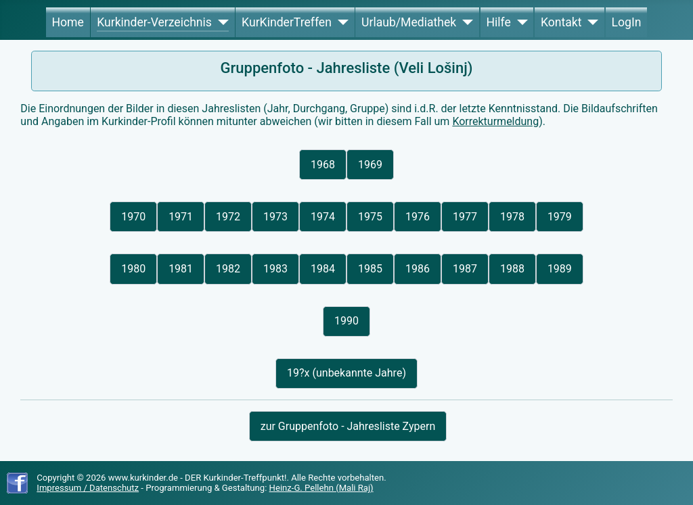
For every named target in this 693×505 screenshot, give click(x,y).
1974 (323, 216)
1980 (133, 268)
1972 (228, 216)
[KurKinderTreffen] (340, 22)
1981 (181, 268)
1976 (417, 216)
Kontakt (561, 22)
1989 (559, 268)
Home (67, 22)
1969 (370, 164)
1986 (417, 268)
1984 (323, 268)
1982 (228, 268)
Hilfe (498, 22)
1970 (133, 216)
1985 (370, 268)
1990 (346, 320)
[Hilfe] (519, 22)
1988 (512, 268)
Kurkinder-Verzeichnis (154, 22)
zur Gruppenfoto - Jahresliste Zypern (348, 426)
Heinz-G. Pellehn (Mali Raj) (321, 488)
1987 (465, 268)
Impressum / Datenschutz (88, 488)
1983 (275, 268)
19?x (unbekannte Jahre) (346, 372)
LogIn (627, 22)
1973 (275, 216)
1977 (465, 216)
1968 (323, 164)
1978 (512, 216)
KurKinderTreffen (287, 22)
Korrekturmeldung (495, 121)
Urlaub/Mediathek (408, 22)
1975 (370, 216)
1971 (181, 216)
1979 (559, 216)
